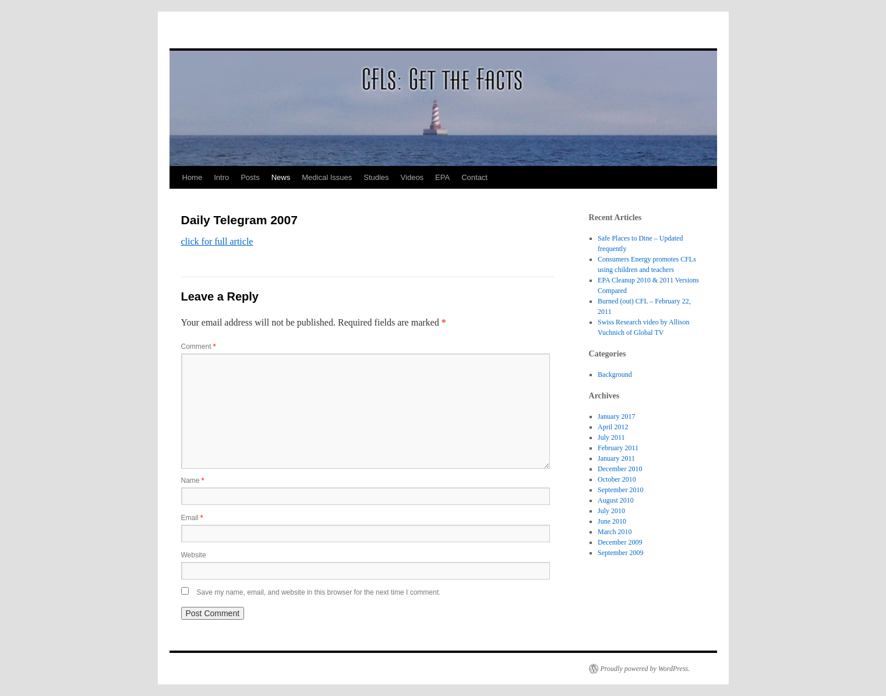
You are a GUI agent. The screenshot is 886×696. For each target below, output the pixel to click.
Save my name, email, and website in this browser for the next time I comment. (319, 592)
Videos (412, 177)
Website (193, 555)
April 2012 (613, 427)
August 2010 (616, 500)
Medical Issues (327, 177)
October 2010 (617, 479)
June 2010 (612, 521)
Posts (250, 177)
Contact (474, 177)
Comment (198, 346)
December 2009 (620, 542)
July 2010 (611, 511)
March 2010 (614, 532)
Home (192, 177)
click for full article (217, 241)
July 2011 (611, 437)
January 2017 (616, 416)
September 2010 (620, 490)
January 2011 (616, 458)
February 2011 (618, 448)
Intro (221, 177)
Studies (376, 177)
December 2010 (620, 469)
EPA (442, 177)
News (281, 177)
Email (192, 518)
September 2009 (620, 553)
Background (615, 374)
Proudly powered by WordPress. (645, 669)
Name (192, 480)
